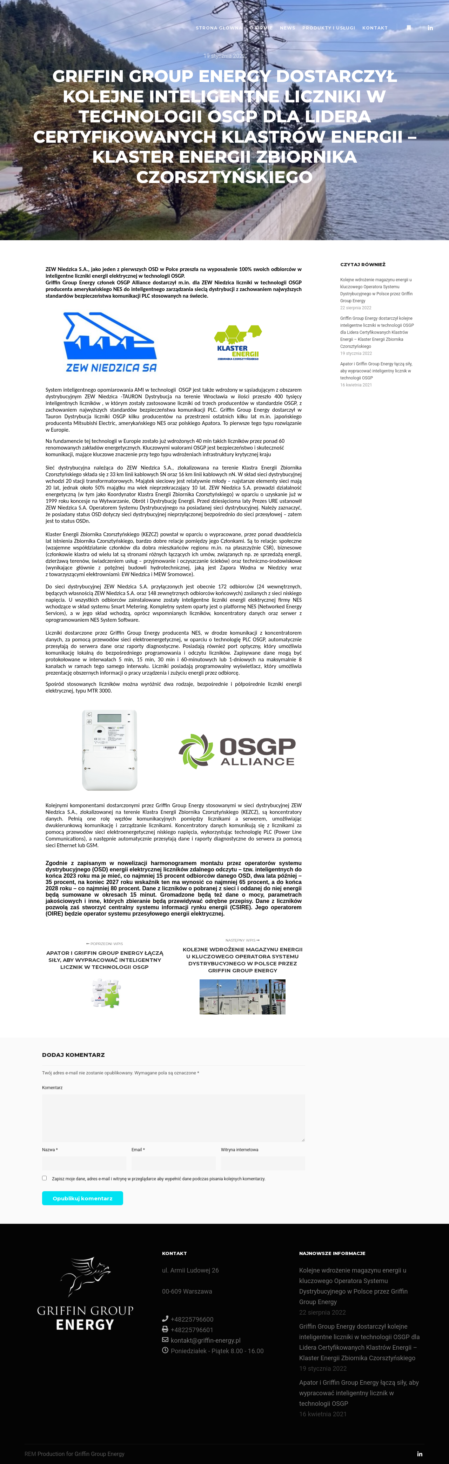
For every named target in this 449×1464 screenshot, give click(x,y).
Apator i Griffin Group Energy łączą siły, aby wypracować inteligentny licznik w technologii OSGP (376, 371)
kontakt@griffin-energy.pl (201, 1339)
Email (138, 1149)
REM (30, 1454)
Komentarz (52, 1087)
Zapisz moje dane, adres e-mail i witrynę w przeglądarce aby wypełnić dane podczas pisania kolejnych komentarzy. (159, 1178)
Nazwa (50, 1149)
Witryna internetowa (240, 1149)
